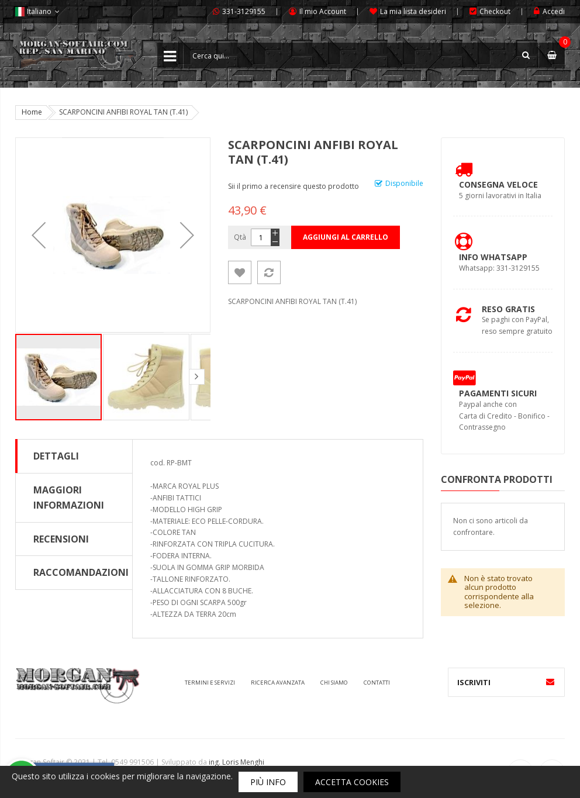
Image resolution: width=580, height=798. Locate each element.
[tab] (74, 456)
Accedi (554, 11)
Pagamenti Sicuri (498, 393)
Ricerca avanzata (278, 682)
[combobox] (361, 55)
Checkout (494, 11)
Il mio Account (322, 11)
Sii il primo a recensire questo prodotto (293, 186)
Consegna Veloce (498, 184)
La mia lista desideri (413, 11)
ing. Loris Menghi (236, 762)
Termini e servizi (210, 682)
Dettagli (56, 456)
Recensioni (61, 539)
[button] (38, 235)
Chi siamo (334, 682)
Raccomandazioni (81, 572)
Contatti (377, 682)
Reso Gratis (508, 309)
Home (32, 112)
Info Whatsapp (493, 256)
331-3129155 (243, 11)
